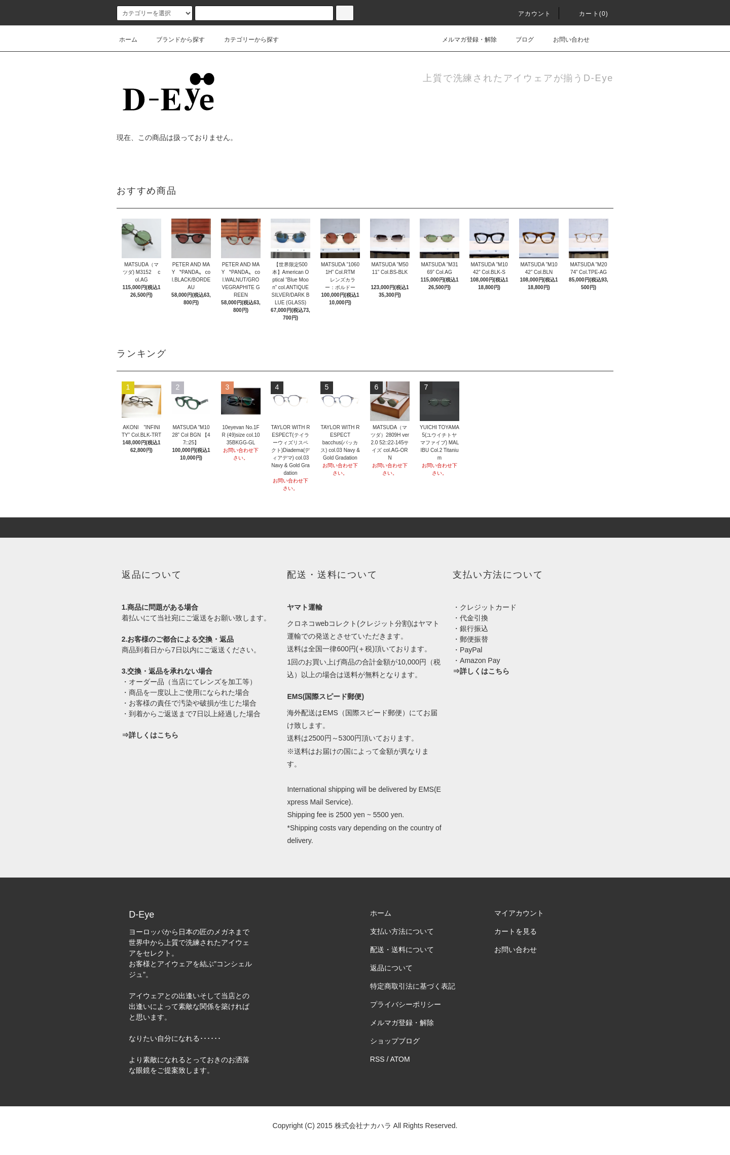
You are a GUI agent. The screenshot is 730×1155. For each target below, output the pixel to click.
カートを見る (515, 931)
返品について (391, 968)
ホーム (128, 39)
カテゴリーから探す (245, 39)
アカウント (529, 13)
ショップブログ (395, 1041)
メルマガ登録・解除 (463, 39)
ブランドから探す (174, 39)
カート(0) (587, 13)
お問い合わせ (565, 39)
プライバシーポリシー (405, 1004)
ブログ (518, 39)
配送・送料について (402, 950)
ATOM (400, 1059)
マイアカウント (519, 913)
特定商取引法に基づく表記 (412, 986)
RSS (377, 1059)
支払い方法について (402, 931)
